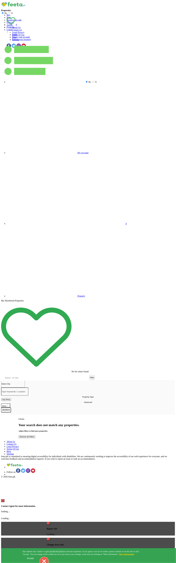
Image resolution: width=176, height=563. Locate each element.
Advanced (88, 402)
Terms (18, 35)
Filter (92, 378)
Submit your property (21, 39)
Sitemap (10, 454)
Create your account (21, 37)
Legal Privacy (18, 32)
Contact (17, 30)
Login (14, 34)
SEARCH (6, 410)
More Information (126, 554)
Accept (30, 558)
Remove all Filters (27, 437)
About (16, 27)
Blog (9, 451)
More (5, 405)
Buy (8, 15)
